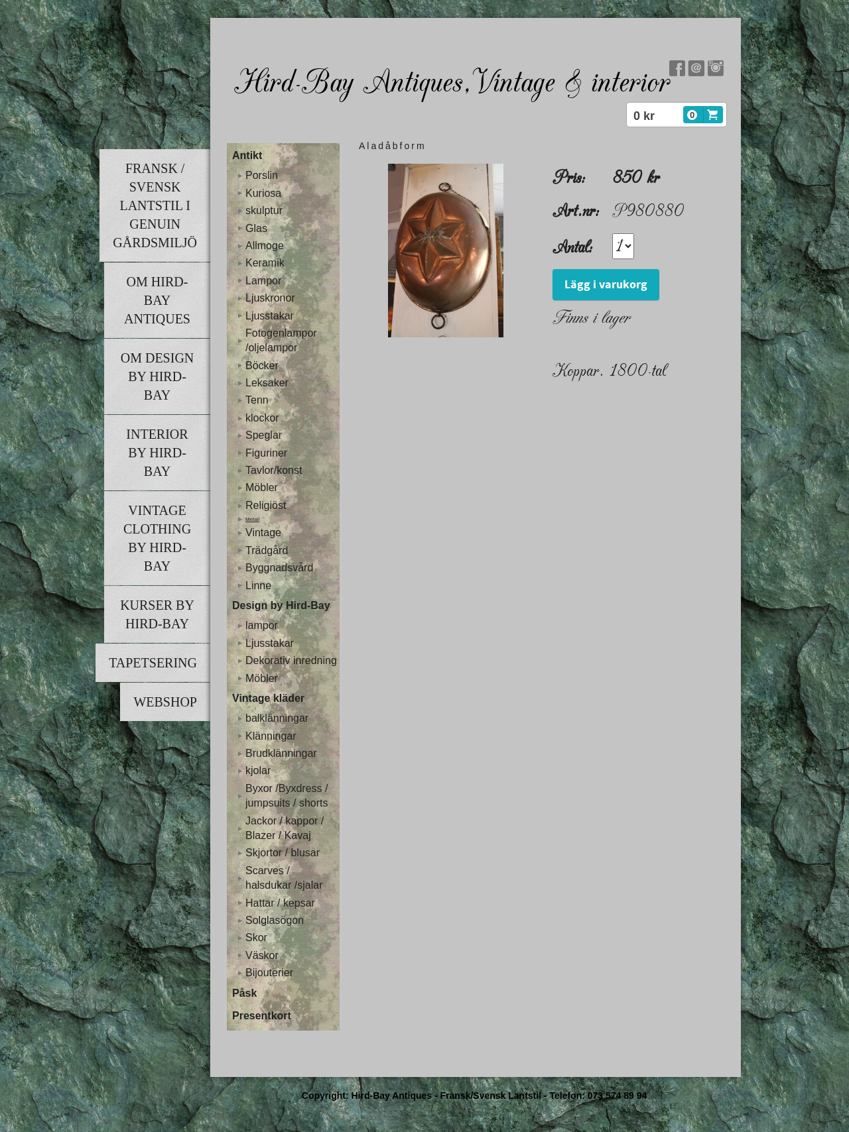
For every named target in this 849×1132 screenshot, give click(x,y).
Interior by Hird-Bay (157, 453)
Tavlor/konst (273, 470)
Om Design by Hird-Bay (157, 376)
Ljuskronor (270, 298)
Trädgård (266, 550)
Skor (256, 937)
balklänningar (276, 718)
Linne (258, 585)
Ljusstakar (269, 315)
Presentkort (261, 1015)
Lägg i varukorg (605, 284)
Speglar (263, 435)
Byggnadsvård (279, 567)
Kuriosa (263, 193)
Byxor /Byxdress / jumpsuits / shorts (286, 796)
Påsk (244, 993)
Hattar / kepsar (280, 903)
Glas (256, 228)
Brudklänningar (281, 753)
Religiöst (265, 505)
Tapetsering (153, 662)
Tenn (257, 400)
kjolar (258, 770)
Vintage (263, 532)
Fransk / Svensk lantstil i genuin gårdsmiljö (155, 205)
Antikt (247, 155)
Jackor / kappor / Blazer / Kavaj (284, 828)
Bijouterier (269, 972)
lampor (261, 625)
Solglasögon (274, 920)
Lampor (263, 280)
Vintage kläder (268, 698)
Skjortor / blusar (282, 852)
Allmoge (264, 245)
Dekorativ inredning (291, 660)
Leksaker (267, 382)
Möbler (261, 487)
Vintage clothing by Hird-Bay (157, 538)
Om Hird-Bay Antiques (157, 300)
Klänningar (270, 736)
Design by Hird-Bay (281, 605)
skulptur (264, 210)
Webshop (165, 702)
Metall (252, 519)
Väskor (262, 955)
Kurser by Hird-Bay (157, 614)
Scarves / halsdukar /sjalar (284, 878)
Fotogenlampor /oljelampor (281, 340)
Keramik (265, 262)
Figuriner (266, 453)
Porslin (261, 175)
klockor (262, 418)
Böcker (262, 365)
